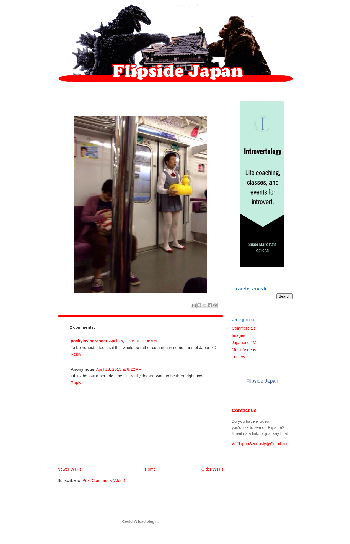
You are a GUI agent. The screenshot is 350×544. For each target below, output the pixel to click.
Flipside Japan (262, 381)
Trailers (238, 357)
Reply (76, 354)
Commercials (244, 328)
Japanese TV (244, 342)
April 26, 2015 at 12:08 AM (133, 341)
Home (141, 469)
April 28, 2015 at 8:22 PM (119, 369)
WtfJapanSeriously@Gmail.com (261, 443)
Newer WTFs (69, 469)
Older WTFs (212, 469)
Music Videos (244, 350)
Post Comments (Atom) (103, 480)
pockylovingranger (89, 341)
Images (238, 335)
